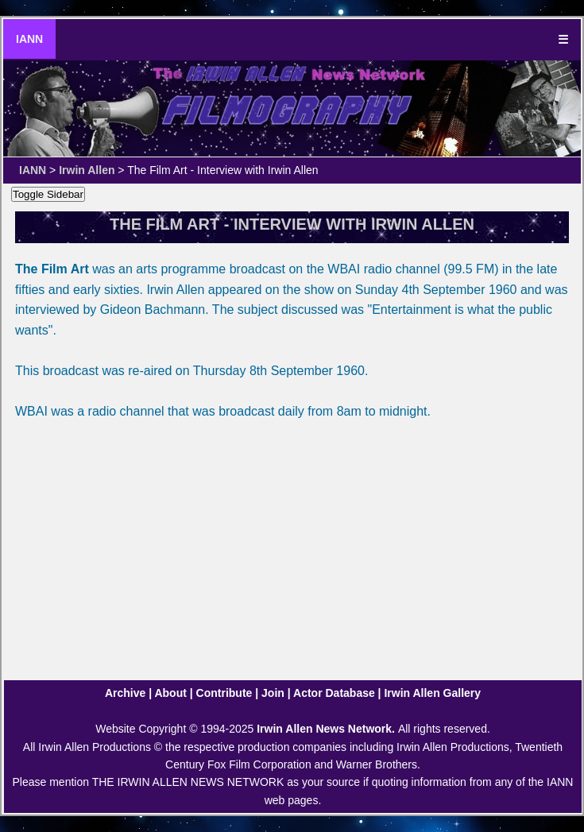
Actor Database (334, 693)
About (170, 693)
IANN (29, 39)
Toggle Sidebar (48, 194)
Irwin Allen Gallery (432, 693)
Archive (125, 693)
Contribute (224, 693)
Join (272, 693)
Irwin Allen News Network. (327, 728)
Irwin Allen (86, 170)
